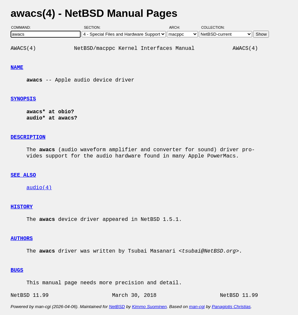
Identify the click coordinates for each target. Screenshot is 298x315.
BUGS (17, 270)
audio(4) (39, 188)
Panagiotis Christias (231, 306)
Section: (93, 27)
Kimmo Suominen (149, 306)
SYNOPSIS (23, 99)
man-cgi (197, 306)
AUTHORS (22, 238)
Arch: (177, 27)
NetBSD (117, 306)
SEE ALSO (23, 175)
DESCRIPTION (28, 137)
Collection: (213, 27)
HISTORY (22, 207)
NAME (17, 67)
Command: (23, 27)
